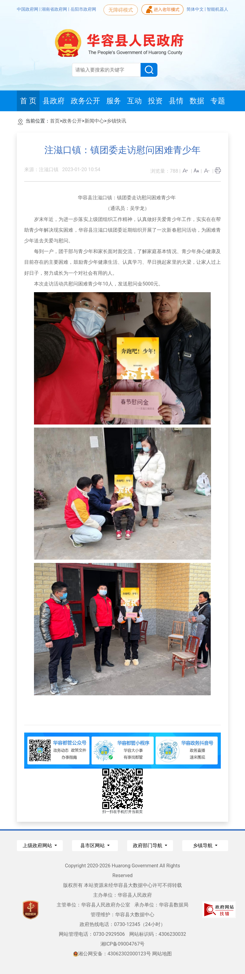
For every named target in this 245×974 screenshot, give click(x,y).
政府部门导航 (148, 845)
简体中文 (196, 9)
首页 (55, 121)
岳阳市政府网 (83, 9)
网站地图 (162, 954)
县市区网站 (93, 845)
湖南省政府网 (54, 9)
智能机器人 (217, 9)
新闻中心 (94, 121)
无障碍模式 (120, 10)
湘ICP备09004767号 (122, 944)
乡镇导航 (203, 845)
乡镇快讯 (116, 121)
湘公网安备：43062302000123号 (112, 954)
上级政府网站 (38, 845)
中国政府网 (28, 9)
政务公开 (72, 121)
